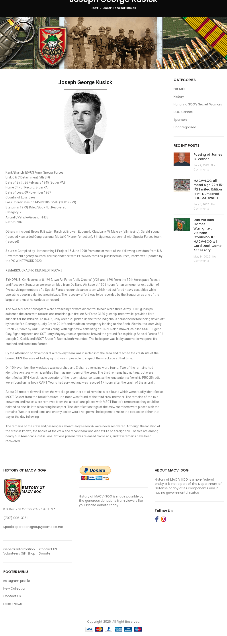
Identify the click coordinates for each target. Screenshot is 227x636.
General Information (19, 549)
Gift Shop (28, 553)
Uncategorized (185, 127)
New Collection (14, 588)
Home (94, 8)
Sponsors (181, 120)
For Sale (180, 89)
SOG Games (183, 112)
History (179, 97)
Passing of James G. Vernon (208, 156)
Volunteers (11, 553)
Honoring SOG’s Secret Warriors (198, 104)
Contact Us (12, 596)
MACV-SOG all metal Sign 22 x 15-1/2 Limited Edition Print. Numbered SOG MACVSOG (209, 189)
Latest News (12, 604)
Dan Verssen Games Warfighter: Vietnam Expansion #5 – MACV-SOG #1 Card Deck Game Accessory (207, 235)
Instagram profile (16, 581)
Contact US (48, 549)
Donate (45, 553)
